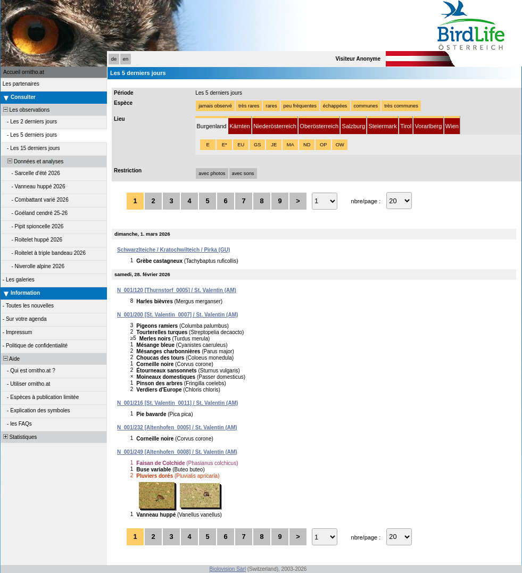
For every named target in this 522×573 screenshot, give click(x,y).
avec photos (211, 173)
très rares (248, 106)
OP (323, 144)
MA (290, 144)
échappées (335, 106)
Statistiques (19, 437)
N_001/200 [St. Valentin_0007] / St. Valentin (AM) (177, 315)
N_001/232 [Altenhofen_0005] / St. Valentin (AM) (177, 427)
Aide (11, 359)
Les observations (25, 110)
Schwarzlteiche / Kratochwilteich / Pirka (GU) (173, 250)
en (125, 59)
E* (224, 144)
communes (366, 106)
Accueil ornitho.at (23, 72)
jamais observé (215, 106)
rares (271, 106)
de (114, 59)
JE (274, 144)
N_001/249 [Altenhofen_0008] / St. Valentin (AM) (177, 452)
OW (340, 144)
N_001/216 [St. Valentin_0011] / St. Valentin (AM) (177, 403)
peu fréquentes (300, 106)
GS (257, 144)
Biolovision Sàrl (228, 569)
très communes (401, 106)
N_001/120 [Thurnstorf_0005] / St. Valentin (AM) (176, 290)
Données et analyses (32, 161)
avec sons (243, 173)
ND (306, 144)
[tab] (211, 125)
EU (240, 144)
